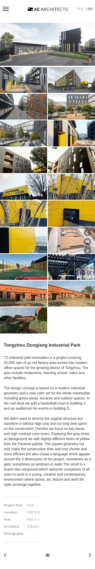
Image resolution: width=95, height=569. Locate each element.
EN (90, 9)
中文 (80, 9)
